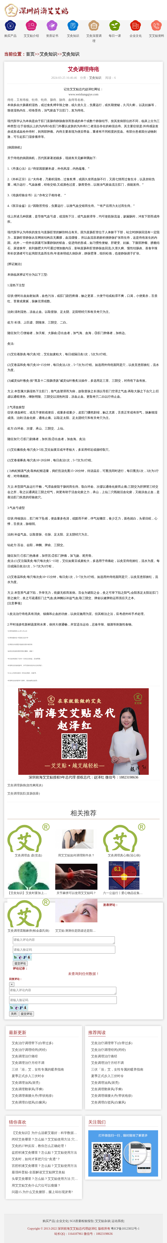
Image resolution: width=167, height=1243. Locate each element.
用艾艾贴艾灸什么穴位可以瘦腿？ (36, 1185)
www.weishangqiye (80, 94)
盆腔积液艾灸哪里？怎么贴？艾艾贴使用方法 (44, 1152)
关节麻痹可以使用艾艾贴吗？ (76, 893)
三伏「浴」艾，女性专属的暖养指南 (38, 1069)
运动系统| (118, 1221)
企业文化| (62, 1221)
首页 (30, 54)
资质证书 (52, 28)
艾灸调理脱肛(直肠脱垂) (23, 793)
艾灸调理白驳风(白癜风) (29, 1102)
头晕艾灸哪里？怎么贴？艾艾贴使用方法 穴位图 (45, 1178)
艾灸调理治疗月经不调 (28, 1063)
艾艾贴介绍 (31, 28)
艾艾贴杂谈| (103, 1221)
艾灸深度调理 (94, 31)
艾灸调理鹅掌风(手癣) (27, 1089)
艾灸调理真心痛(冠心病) (124, 855)
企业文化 (136, 28)
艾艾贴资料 (156, 28)
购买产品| (49, 1221)
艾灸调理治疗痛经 (25, 1056)
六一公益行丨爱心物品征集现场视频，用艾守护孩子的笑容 (124, 893)
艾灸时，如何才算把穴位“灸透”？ (36, 1159)
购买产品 (10, 28)
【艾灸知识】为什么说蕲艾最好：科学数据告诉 (45, 1133)
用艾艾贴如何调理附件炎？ (76, 855)
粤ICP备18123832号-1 (125, 1228)
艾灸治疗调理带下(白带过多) (32, 1043)
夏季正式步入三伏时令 (28, 1076)
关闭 (14, 1013)
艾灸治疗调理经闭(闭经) (29, 1050)
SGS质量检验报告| (82, 1221)
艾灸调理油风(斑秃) (26, 1082)
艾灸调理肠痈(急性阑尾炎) (25, 785)
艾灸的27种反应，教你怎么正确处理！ (39, 1146)
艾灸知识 (73, 28)
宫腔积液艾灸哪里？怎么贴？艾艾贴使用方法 (44, 1165)
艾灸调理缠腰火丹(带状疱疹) (32, 1095)
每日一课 (115, 28)
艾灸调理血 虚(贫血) (28, 855)
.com (95, 94)
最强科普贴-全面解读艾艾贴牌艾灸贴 (38, 1172)
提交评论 (20, 963)
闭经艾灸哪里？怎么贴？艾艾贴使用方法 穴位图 (45, 1139)
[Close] (11, 984)
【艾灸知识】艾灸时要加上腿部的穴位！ (28, 893)
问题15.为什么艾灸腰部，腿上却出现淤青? (42, 1192)
